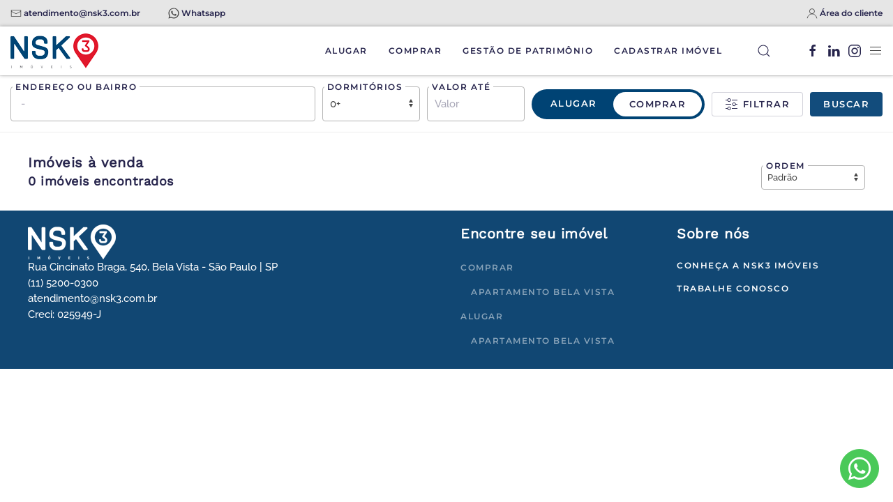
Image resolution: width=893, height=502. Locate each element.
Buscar (846, 103)
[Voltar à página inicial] (54, 50)
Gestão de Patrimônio (528, 50)
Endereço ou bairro (76, 87)
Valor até (461, 87)
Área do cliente (851, 13)
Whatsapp (203, 13)
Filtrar (757, 105)
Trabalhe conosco (733, 288)
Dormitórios (365, 87)
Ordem (785, 165)
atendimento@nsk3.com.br (82, 13)
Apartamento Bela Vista (543, 292)
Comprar (415, 50)
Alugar (346, 50)
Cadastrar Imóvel (668, 50)
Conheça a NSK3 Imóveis (748, 265)
